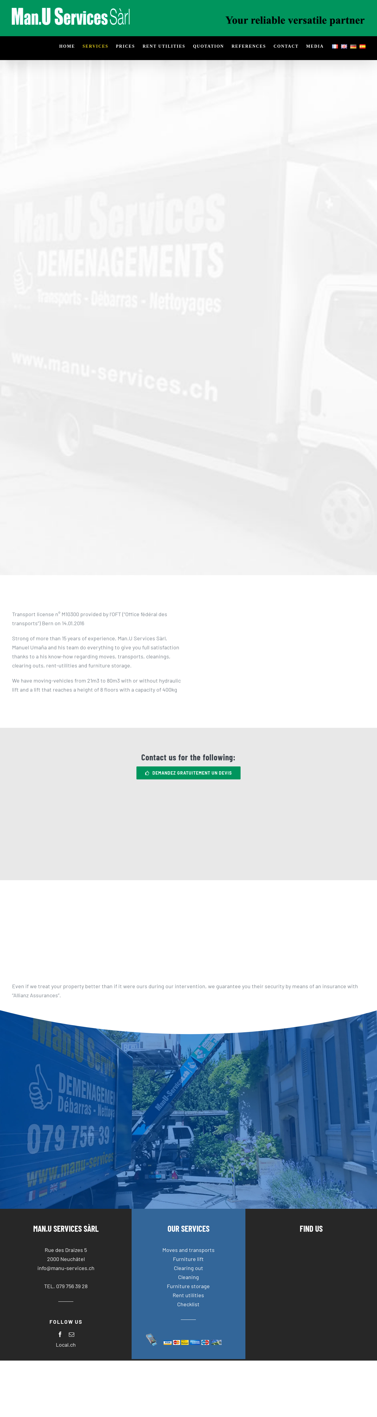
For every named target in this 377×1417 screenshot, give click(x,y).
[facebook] (60, 1334)
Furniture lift (188, 1259)
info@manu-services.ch (65, 1268)
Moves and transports (188, 1250)
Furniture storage (188, 1286)
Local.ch (66, 1344)
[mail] (71, 1334)
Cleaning (188, 1277)
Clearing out (188, 1268)
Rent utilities (188, 1295)
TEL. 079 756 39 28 (66, 1286)
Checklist (188, 1304)
